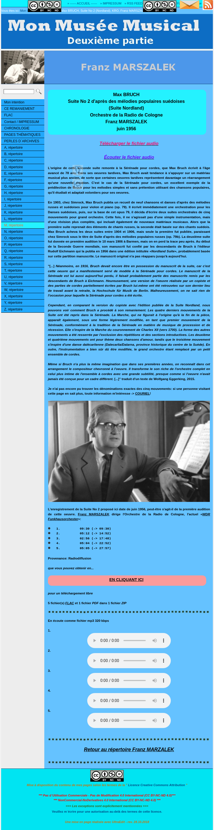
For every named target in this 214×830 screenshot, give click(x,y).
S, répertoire (13, 264)
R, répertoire (13, 258)
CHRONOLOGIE (17, 128)
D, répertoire (13, 167)
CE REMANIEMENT (19, 109)
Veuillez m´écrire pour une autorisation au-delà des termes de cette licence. (107, 811)
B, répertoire (13, 154)
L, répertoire (13, 219)
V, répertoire (13, 283)
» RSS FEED (133, 3)
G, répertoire (13, 186)
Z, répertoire (13, 309)
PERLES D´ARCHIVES (21, 141)
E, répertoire (13, 174)
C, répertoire (13, 160)
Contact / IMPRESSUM (21, 122)
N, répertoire (13, 232)
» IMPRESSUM (110, 3)
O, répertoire (13, 238)
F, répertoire (13, 180)
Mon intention (14, 102)
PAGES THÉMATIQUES (22, 135)
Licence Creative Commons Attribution (156, 785)
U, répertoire (13, 277)
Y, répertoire (13, 303)
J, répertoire (13, 206)
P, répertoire (13, 244)
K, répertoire (13, 212)
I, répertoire (12, 199)
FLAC (8, 115)
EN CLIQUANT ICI (126, 579)
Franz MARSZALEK (93, 514)
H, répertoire (13, 193)
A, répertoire (13, 148)
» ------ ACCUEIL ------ (82, 3)
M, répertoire (13, 225)
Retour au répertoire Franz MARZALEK (129, 749)
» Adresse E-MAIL (200, 3)
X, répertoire (13, 296)
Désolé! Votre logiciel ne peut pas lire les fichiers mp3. (129, 640)
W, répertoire (13, 290)
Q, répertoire (13, 251)
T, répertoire (13, 270)
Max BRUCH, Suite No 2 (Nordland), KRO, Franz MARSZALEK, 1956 (108, 10)
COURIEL (142, 393)
